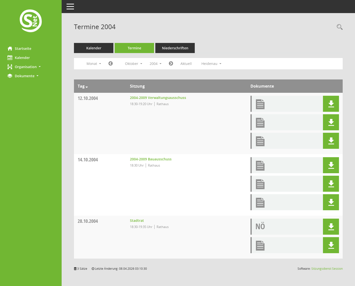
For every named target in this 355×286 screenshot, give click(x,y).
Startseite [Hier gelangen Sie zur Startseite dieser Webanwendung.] (19, 48)
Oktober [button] (133, 63)
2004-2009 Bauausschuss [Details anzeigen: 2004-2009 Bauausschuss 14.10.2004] (151, 159)
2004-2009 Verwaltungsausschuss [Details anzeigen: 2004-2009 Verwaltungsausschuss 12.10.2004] (158, 97)
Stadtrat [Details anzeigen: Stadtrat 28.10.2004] (137, 220)
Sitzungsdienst (327, 269)
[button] (31, 66)
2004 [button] (155, 63)
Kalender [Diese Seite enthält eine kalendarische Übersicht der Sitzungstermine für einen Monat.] (18, 57)
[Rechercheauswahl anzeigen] (338, 27)
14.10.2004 (88, 159)
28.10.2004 (88, 221)
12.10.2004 (88, 98)
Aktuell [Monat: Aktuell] (186, 63)
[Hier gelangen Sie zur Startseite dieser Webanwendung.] (31, 21)
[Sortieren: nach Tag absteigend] (87, 86)
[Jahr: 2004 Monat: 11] (171, 63)
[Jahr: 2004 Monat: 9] (110, 63)
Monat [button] (94, 63)
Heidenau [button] (211, 63)
